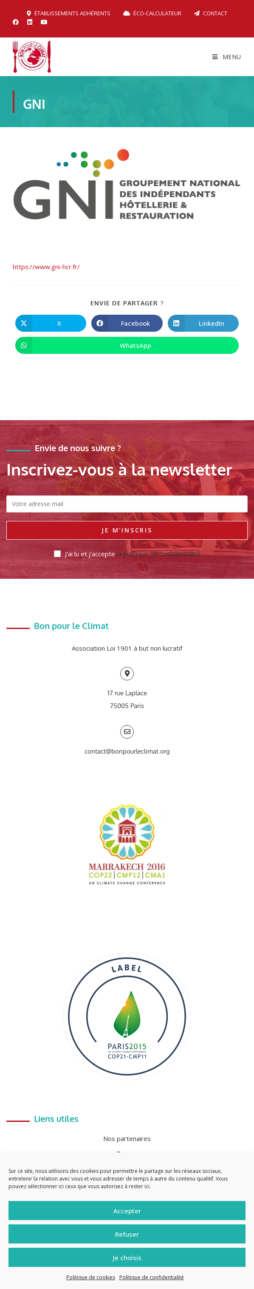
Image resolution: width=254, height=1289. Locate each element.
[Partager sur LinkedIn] (203, 323)
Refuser (127, 1234)
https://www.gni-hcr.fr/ (46, 266)
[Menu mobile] (226, 57)
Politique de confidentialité (151, 1277)
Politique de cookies (90, 1277)
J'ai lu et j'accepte (127, 553)
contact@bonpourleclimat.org (127, 751)
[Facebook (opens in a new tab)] (18, 22)
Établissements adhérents (68, 13)
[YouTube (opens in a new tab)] (44, 22)
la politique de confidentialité (158, 553)
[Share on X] (50, 323)
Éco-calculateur (152, 13)
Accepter (127, 1210)
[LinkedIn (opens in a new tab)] (30, 22)
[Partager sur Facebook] (126, 323)
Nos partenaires (127, 1138)
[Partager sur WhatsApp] (127, 345)
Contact (210, 13)
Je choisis (127, 1257)
